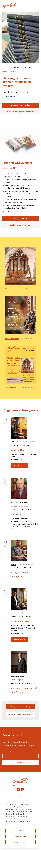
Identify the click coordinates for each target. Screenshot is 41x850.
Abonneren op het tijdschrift (21, 105)
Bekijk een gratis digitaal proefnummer (20, 112)
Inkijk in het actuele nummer (20, 225)
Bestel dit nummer (20, 218)
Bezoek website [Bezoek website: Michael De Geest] (19, 639)
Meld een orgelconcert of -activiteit (20, 714)
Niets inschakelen (20, 836)
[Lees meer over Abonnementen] (20, 268)
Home (20, 797)
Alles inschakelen (20, 842)
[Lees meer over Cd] (20, 318)
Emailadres (6, 752)
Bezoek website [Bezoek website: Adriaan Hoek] (19, 466)
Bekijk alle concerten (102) (20, 707)
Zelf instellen (20, 830)
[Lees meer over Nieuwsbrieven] (20, 367)
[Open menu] (36, 6)
